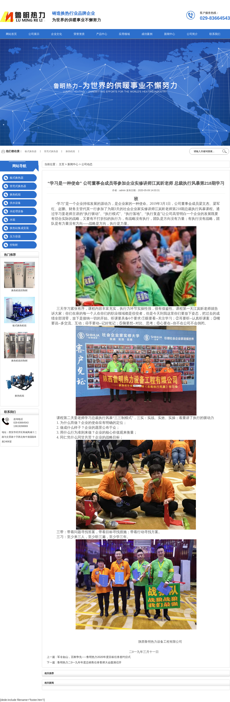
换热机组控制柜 (19, 290)
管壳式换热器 (51, 151)
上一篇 (89, 657)
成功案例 (147, 33)
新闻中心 (169, 33)
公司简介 (192, 33)
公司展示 (33, 33)
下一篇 (84, 662)
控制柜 (14, 244)
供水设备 (15, 202)
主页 (61, 164)
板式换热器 (30, 151)
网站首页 (11, 33)
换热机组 (70, 151)
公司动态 (86, 164)
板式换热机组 (19, 325)
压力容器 (15, 236)
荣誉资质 (79, 33)
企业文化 (56, 33)
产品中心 (101, 33)
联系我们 (214, 33)
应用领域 (124, 33)
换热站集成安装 (19, 228)
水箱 (12, 219)
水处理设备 (16, 211)
